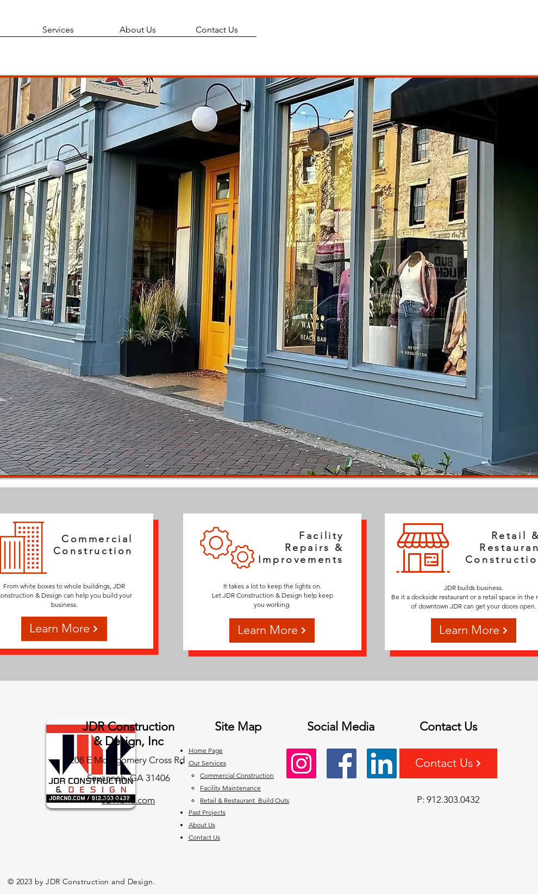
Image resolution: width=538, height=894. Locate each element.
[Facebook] (341, 763)
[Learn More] (64, 629)
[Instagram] (301, 763)
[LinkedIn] (382, 763)
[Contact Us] (448, 763)
